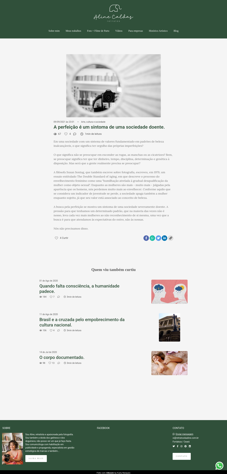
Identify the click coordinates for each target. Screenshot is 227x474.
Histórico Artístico (158, 30)
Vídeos (118, 30)
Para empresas (135, 30)
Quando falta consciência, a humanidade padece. (79, 288)
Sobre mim (54, 30)
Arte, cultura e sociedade (93, 122)
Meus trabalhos (73, 30)
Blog (176, 30)
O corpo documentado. (61, 357)
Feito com (113, 471)
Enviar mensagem (184, 433)
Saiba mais (36, 457)
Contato (181, 455)
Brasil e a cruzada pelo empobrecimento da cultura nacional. (82, 322)
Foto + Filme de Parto (98, 30)
